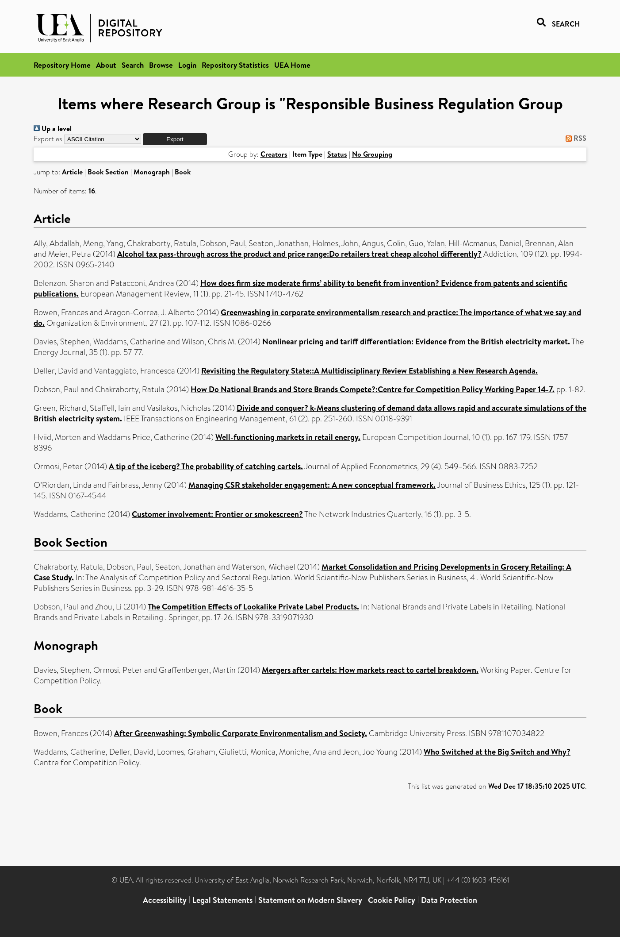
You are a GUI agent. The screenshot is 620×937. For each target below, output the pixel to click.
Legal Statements (222, 900)
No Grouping (372, 154)
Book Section (108, 172)
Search (133, 65)
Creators (273, 154)
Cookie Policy (391, 900)
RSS (574, 138)
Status (337, 154)
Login (187, 65)
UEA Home (292, 65)
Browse (161, 65)
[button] (175, 139)
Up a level (53, 128)
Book (183, 172)
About (106, 65)
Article (72, 172)
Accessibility (165, 900)
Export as (48, 139)
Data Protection (449, 900)
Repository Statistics (235, 65)
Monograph (152, 172)
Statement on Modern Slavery (310, 900)
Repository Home (62, 65)
